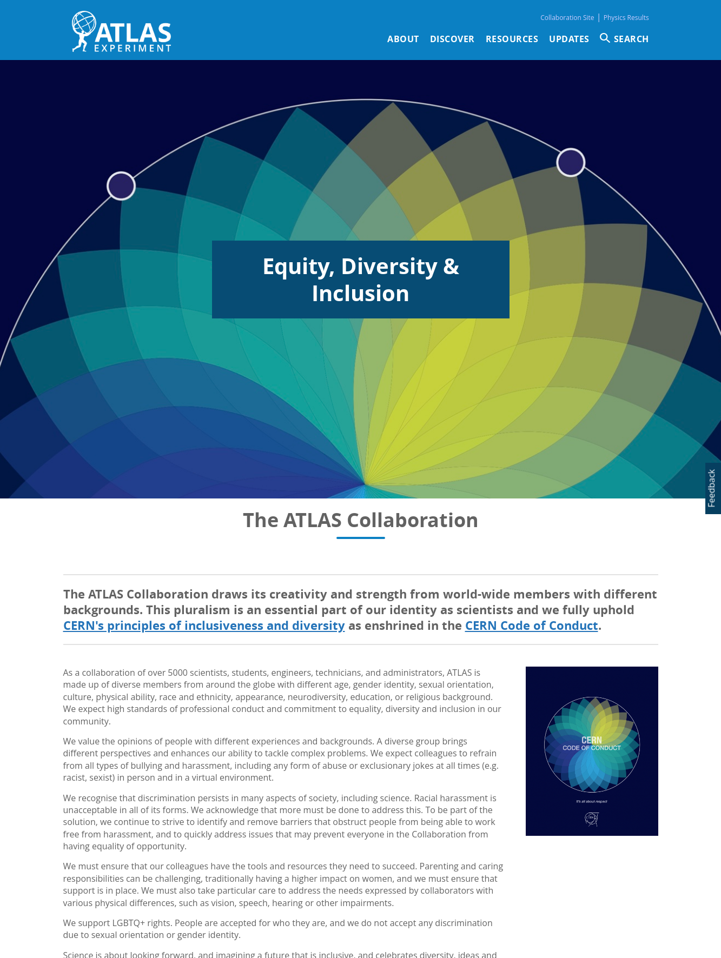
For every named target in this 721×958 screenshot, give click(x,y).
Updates (569, 39)
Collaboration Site (567, 17)
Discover (452, 39)
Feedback (711, 488)
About (403, 39)
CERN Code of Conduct (531, 625)
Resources (512, 39)
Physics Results (626, 17)
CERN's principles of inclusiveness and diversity (204, 625)
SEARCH (631, 39)
